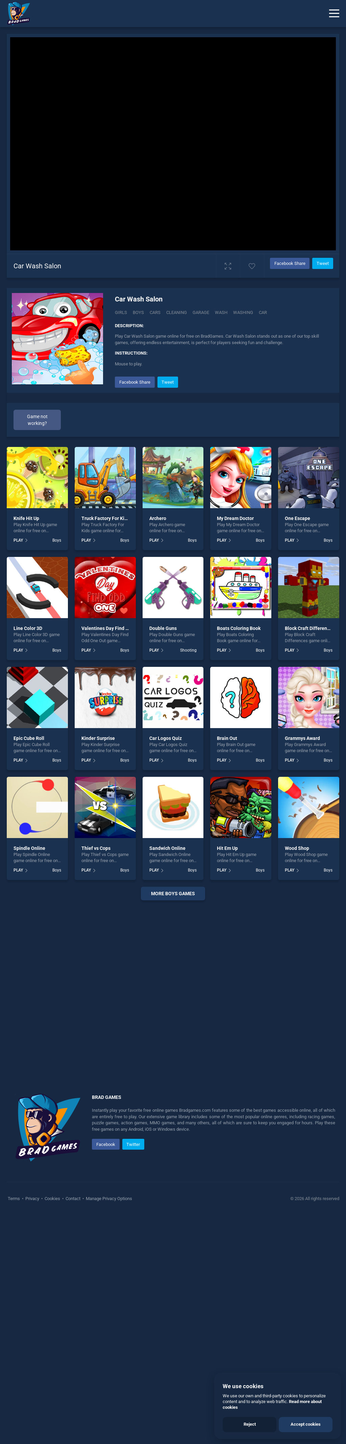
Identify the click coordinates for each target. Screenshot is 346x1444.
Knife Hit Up (26, 518)
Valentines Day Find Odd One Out (117, 628)
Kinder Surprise (98, 738)
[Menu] (334, 13)
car (263, 312)
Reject (250, 1424)
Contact (73, 1198)
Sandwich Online (167, 848)
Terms (14, 1198)
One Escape (297, 518)
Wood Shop (297, 848)
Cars (155, 312)
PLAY (18, 540)
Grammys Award (302, 738)
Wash (221, 312)
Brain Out (227, 738)
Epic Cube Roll (29, 738)
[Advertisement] (173, 988)
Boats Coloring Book (239, 628)
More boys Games (173, 893)
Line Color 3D (28, 628)
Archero (157, 518)
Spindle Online (29, 848)
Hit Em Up (227, 848)
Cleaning (176, 312)
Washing (243, 312)
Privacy (32, 1198)
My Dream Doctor (235, 518)
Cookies (52, 1198)
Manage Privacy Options (108, 1198)
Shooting (188, 650)
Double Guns (163, 628)
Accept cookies (306, 1424)
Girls (121, 312)
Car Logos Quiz (165, 738)
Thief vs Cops (95, 848)
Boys (138, 312)
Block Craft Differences (310, 628)
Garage (201, 312)
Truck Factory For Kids (105, 518)
